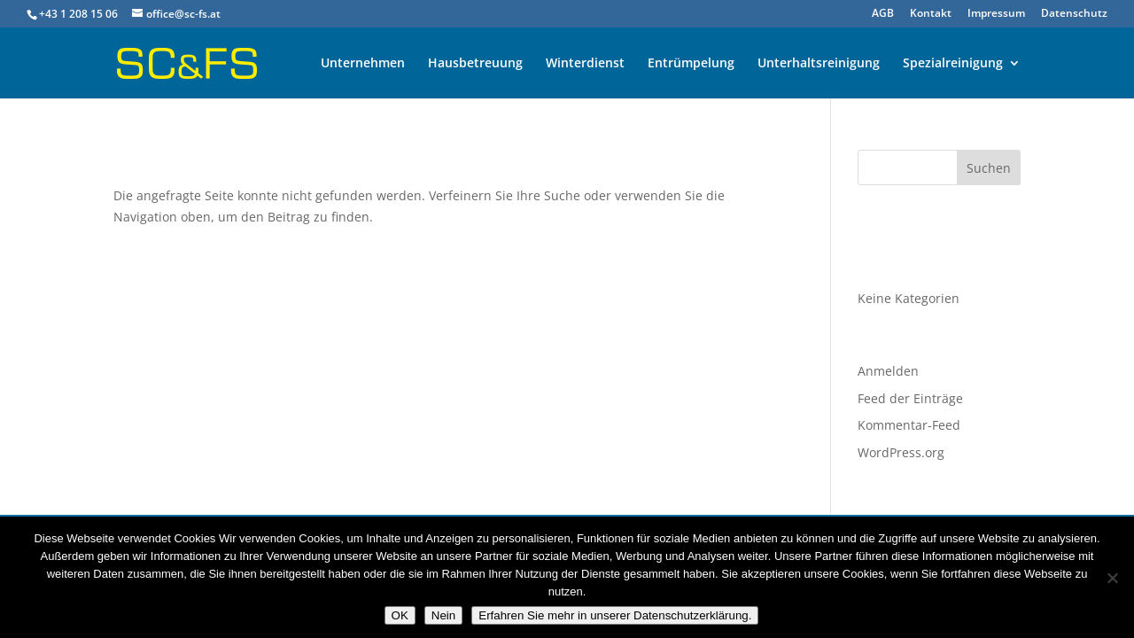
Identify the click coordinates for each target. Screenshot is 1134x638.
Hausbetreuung (475, 64)
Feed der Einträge (910, 398)
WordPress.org (901, 452)
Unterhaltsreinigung (818, 64)
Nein (443, 615)
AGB (883, 14)
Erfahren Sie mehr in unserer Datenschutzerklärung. (614, 615)
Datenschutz (1074, 14)
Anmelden (888, 370)
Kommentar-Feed (909, 424)
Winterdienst (585, 64)
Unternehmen (363, 64)
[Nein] (1112, 578)
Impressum (996, 14)
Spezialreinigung (953, 64)
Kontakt (930, 14)
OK (400, 615)
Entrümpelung (691, 64)
